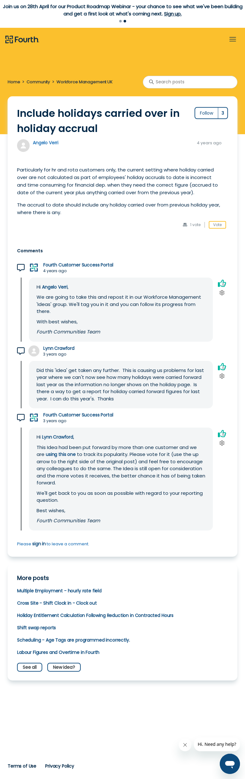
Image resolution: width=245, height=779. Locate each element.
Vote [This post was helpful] (217, 224)
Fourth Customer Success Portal (78, 265)
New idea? (64, 667)
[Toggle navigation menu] (232, 39)
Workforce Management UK (84, 82)
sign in (39, 544)
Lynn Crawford (58, 348)
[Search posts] (190, 82)
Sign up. (173, 13)
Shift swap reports (36, 628)
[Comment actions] (221, 292)
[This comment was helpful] (222, 283)
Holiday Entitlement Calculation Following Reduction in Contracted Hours (95, 615)
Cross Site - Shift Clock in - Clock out (57, 603)
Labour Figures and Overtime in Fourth (58, 652)
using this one (61, 454)
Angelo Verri (45, 143)
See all (30, 667)
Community (38, 82)
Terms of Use (22, 766)
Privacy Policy (59, 766)
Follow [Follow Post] (206, 113)
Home (14, 82)
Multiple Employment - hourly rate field (59, 591)
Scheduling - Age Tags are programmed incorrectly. (73, 640)
